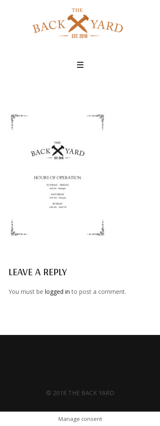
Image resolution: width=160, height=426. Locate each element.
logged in (57, 292)
